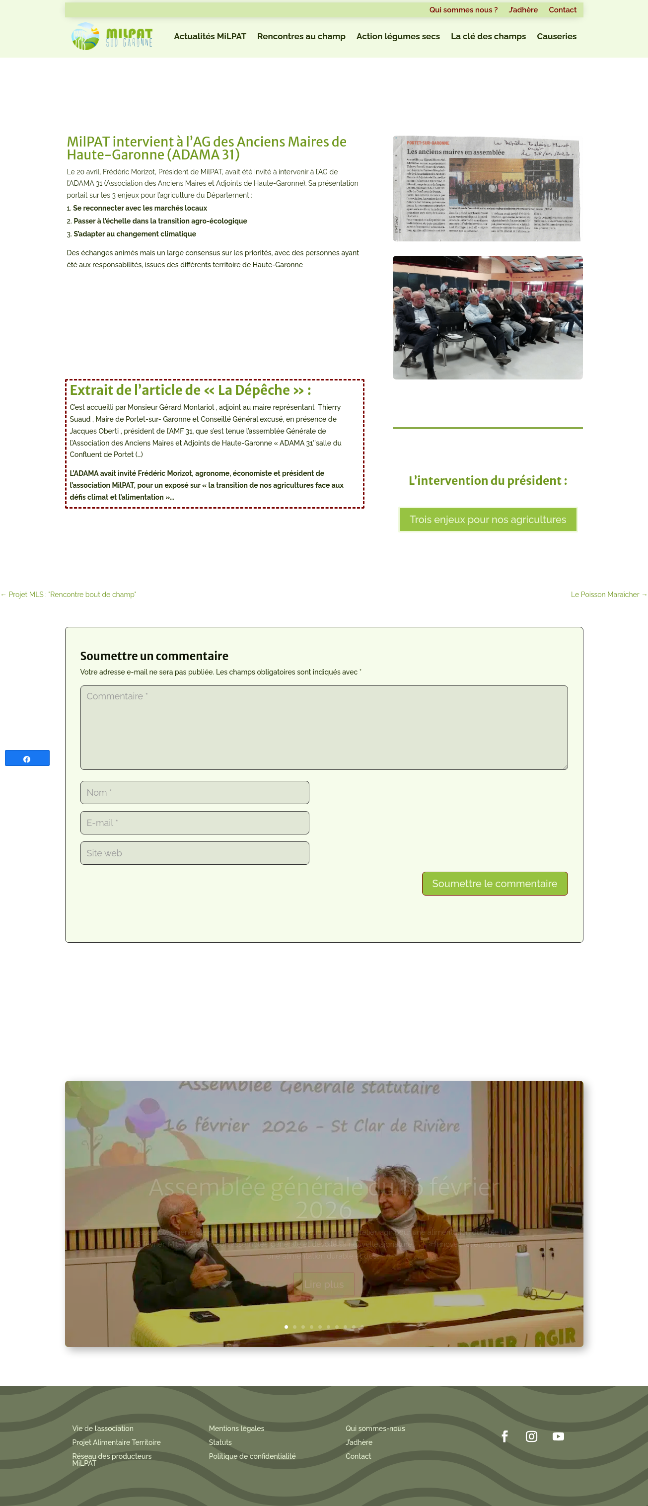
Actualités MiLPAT (210, 36)
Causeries (556, 36)
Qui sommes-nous (375, 1428)
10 (362, 1327)
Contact (562, 10)
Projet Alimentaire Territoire (116, 1442)
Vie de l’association (103, 1428)
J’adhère (523, 10)
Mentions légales (237, 1428)
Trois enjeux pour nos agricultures (488, 520)
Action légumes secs (398, 36)
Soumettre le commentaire (495, 884)
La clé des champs (488, 36)
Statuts (220, 1442)
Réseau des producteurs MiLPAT (112, 1459)
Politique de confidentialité (252, 1456)
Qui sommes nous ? (464, 10)
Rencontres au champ (301, 36)
